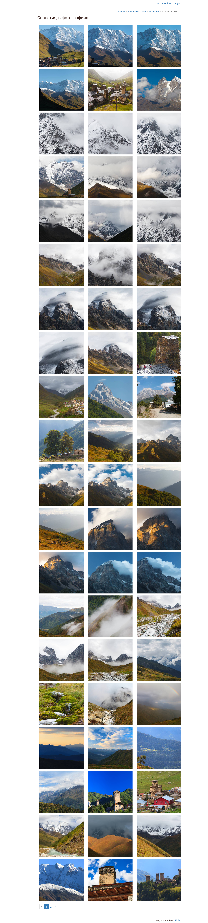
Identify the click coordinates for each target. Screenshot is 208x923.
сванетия (154, 11)
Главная (121, 11)
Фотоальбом (164, 3)
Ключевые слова (137, 11)
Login (177, 3)
